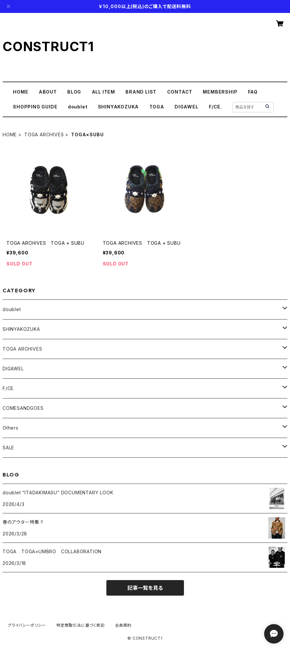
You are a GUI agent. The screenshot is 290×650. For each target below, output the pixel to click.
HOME (20, 92)
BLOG (74, 92)
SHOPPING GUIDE (35, 106)
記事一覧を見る (145, 588)
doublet (78, 106)
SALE (8, 447)
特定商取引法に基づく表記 (80, 625)
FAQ (253, 92)
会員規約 (123, 625)
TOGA (156, 106)
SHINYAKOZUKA (118, 106)
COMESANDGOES (23, 408)
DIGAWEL (187, 106)
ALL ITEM (103, 92)
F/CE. (215, 106)
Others (10, 428)
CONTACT (180, 92)
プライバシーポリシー (27, 625)
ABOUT (48, 92)
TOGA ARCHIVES (44, 134)
